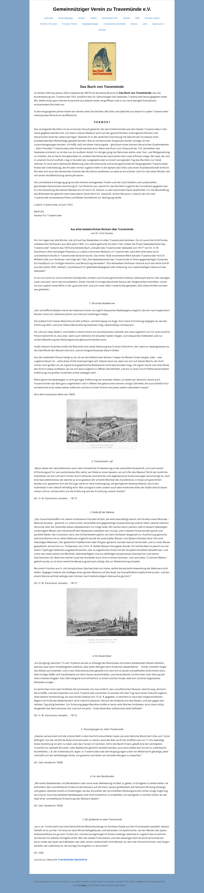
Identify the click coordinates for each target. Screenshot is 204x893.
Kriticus (134, 23)
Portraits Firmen (69, 23)
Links (145, 23)
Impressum (157, 23)
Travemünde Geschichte (114, 23)
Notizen (126, 18)
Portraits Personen (48, 23)
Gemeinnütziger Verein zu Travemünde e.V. (102, 9)
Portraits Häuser (152, 18)
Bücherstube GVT (110, 18)
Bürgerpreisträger (90, 23)
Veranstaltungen (65, 18)
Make (83, 885)
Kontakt (102, 29)
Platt (137, 18)
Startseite (48, 18)
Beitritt (94, 18)
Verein (81, 18)
